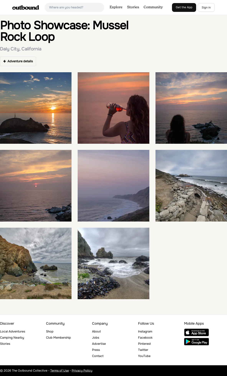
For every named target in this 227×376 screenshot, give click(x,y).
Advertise (99, 344)
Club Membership (58, 338)
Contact (98, 356)
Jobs (95, 338)
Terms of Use (59, 371)
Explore (116, 7)
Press (96, 350)
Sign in (206, 7)
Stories (133, 7)
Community (153, 7)
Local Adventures (12, 331)
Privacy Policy (82, 371)
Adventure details (18, 61)
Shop (49, 331)
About (96, 331)
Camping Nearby (12, 338)
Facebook (145, 338)
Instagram (145, 331)
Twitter (143, 350)
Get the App (184, 7)
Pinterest (144, 344)
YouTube (144, 356)
